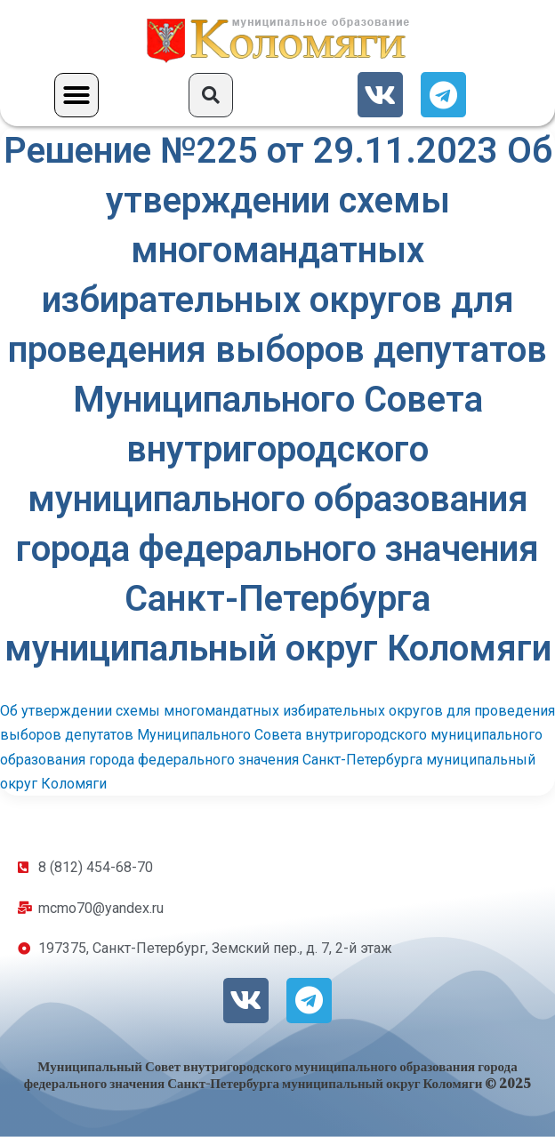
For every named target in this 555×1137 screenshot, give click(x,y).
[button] (76, 95)
